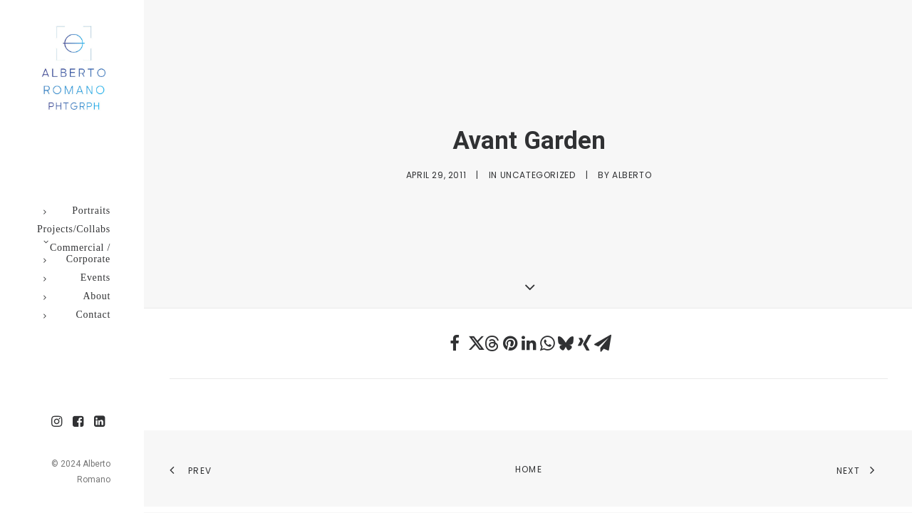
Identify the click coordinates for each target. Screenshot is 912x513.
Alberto (631, 175)
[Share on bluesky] (565, 343)
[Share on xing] (584, 343)
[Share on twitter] (473, 343)
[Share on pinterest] (510, 343)
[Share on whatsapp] (547, 343)
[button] (57, 422)
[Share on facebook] (454, 343)
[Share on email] (602, 343)
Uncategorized (538, 175)
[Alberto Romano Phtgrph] (71, 68)
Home (528, 469)
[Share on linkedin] (528, 343)
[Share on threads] (491, 343)
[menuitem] (57, 422)
